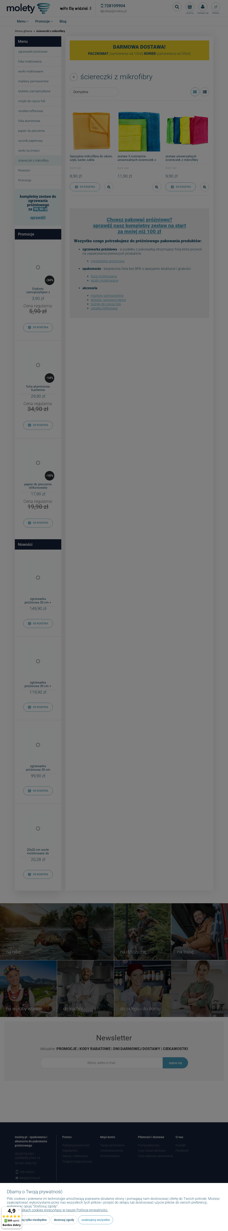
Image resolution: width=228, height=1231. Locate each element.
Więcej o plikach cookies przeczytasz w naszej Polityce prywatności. (57, 1210)
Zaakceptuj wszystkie (95, 1220)
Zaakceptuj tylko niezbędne (28, 1220)
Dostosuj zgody (64, 1220)
